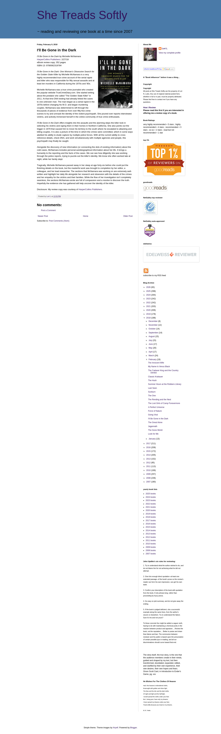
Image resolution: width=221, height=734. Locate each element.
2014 (148, 455)
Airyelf (115, 727)
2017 (148, 443)
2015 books (151, 527)
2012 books (151, 537)
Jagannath (152, 426)
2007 (148, 482)
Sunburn (151, 392)
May (151, 348)
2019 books (151, 514)
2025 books (151, 494)
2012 (148, 462)
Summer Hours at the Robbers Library (164, 384)
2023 (148, 299)
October (152, 329)
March (152, 355)
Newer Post (43, 216)
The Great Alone (155, 422)
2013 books (151, 534)
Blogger (133, 727)
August (152, 336)
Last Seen (152, 388)
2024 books (151, 497)
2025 (148, 291)
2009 (148, 474)
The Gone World (155, 430)
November (153, 325)
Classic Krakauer (155, 377)
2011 (148, 466)
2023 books (151, 500)
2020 (148, 310)
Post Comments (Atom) (59, 221)
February (153, 359)
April (151, 352)
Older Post (128, 216)
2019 (148, 314)
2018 (148, 318)
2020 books (151, 510)
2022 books (151, 504)
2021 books (151, 507)
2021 (148, 306)
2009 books (151, 547)
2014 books (151, 530)
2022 (148, 302)
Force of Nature (155, 411)
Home (85, 216)
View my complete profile (169, 53)
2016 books (151, 524)
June (151, 344)
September (154, 333)
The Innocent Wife (156, 363)
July (151, 340)
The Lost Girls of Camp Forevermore (164, 403)
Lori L (164, 48)
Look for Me (153, 434)
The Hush (152, 380)
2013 (148, 459)
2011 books (151, 540)
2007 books (151, 554)
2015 (148, 451)
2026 (148, 287)
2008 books (151, 550)
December (153, 321)
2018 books (151, 517)
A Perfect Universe (156, 407)
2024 (148, 295)
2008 (148, 478)
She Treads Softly (82, 15)
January (152, 439)
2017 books (151, 520)
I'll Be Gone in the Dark (158, 419)
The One (152, 395)
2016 (148, 447)
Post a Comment (48, 210)
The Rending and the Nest (159, 399)
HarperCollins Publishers (48, 59)
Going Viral (153, 415)
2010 (148, 470)
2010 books (151, 544)
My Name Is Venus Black (159, 366)
